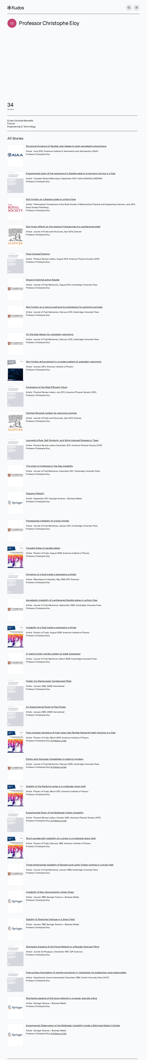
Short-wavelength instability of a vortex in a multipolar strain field (60, 838)
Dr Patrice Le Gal (58, 741)
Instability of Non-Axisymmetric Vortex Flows (50, 892)
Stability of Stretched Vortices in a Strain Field (50, 919)
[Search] (129, 8)
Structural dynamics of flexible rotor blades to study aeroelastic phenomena (66, 146)
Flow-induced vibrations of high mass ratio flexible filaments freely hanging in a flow (71, 732)
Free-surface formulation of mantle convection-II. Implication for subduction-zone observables (76, 972)
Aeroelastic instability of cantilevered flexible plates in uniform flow (61, 600)
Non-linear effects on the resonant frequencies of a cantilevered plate (63, 226)
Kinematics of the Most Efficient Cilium (46, 387)
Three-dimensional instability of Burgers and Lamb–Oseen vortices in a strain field (69, 864)
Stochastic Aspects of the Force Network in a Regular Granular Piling (62, 946)
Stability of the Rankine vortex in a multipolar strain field (56, 786)
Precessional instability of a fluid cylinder (47, 520)
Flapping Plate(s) (35, 493)
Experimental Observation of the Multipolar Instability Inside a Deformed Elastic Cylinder (73, 1025)
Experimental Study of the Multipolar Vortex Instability (54, 812)
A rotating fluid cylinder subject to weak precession (53, 653)
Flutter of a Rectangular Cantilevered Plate (48, 681)
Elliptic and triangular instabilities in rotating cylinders (54, 759)
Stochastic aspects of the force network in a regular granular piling (61, 998)
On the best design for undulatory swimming (49, 334)
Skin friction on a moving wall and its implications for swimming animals (64, 307)
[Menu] (136, 8)
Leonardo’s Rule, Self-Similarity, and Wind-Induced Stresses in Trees (62, 440)
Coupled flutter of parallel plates (43, 548)
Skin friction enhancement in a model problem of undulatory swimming (63, 361)
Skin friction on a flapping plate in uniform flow (51, 199)
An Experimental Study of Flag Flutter (46, 707)
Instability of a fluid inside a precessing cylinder (51, 627)
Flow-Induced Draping (38, 254)
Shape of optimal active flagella (42, 279)
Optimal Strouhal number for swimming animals (51, 413)
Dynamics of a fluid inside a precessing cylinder (51, 574)
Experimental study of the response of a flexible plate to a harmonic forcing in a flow (70, 173)
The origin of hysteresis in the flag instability (49, 466)
